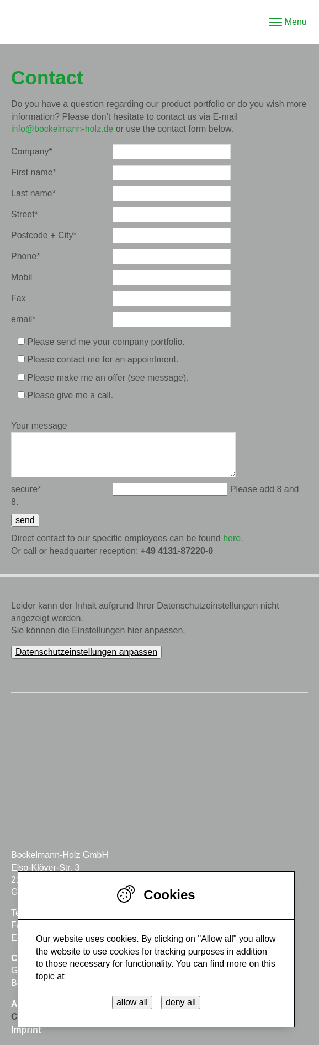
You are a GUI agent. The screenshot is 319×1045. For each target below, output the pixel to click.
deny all (181, 1002)
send (25, 520)
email (23, 319)
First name (33, 172)
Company (31, 151)
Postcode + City (44, 235)
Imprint (26, 1030)
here (232, 538)
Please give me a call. (70, 395)
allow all (132, 1002)
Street (24, 214)
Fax (18, 298)
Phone (25, 256)
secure (26, 489)
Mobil (21, 277)
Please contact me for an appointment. (102, 359)
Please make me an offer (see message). (107, 377)
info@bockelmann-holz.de (62, 129)
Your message (39, 425)
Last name (33, 193)
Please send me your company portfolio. (105, 341)
